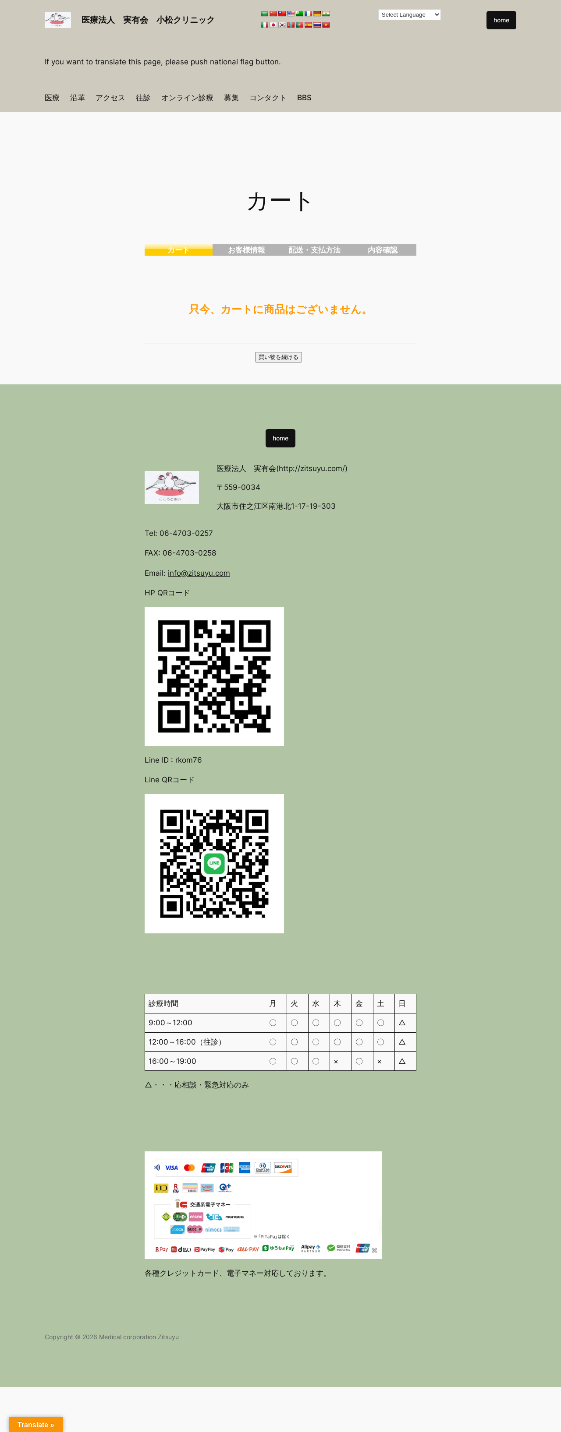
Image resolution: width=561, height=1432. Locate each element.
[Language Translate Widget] (409, 14)
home (501, 20)
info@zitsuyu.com (199, 573)
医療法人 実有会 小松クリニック (148, 19)
